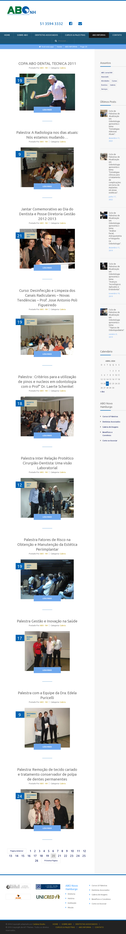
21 (59, 855)
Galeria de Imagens (110, 427)
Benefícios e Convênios (101, 899)
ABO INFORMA (98, 35)
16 (28, 855)
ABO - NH (44, 68)
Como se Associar (110, 441)
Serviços (104, 89)
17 (35, 855)
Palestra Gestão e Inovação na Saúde (47, 621)
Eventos (104, 85)
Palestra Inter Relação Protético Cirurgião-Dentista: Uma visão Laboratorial (47, 463)
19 (47, 855)
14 (16, 855)
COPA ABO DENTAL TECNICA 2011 (47, 63)
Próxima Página (51, 860)
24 (77, 855)
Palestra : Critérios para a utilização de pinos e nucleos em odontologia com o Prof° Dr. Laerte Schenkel (47, 381)
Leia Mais (47, 110)
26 (36, 860)
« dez (102, 392)
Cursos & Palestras (110, 416)
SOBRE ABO (22, 35)
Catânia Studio (39, 924)
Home (59, 47)
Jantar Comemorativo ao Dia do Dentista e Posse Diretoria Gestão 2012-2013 (47, 214)
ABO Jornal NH (106, 72)
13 (10, 855)
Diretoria (71, 894)
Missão (71, 907)
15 (22, 855)
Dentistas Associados (111, 422)
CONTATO (117, 35)
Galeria (63, 68)
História (71, 898)
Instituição (72, 903)
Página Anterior (16, 851)
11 (78, 851)
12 (84, 851)
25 (84, 855)
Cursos (114, 81)
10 (72, 851)
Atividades (105, 81)
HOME (7, 35)
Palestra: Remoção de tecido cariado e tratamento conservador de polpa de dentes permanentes (47, 774)
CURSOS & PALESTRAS (75, 35)
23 (71, 855)
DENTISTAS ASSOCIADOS (46, 35)
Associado (105, 77)
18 (41, 855)
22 (65, 855)
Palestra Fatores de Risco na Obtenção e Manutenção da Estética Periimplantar (47, 544)
